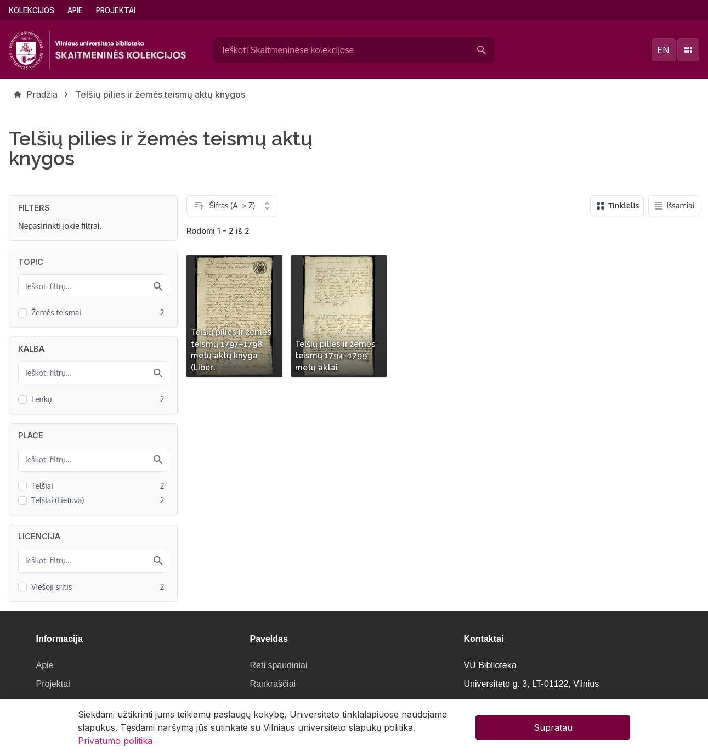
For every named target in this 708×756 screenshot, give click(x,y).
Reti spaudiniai (279, 665)
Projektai (115, 10)
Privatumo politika (115, 743)
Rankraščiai (273, 684)
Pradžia (42, 94)
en (663, 49)
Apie (75, 10)
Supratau (553, 730)
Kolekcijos (31, 10)
